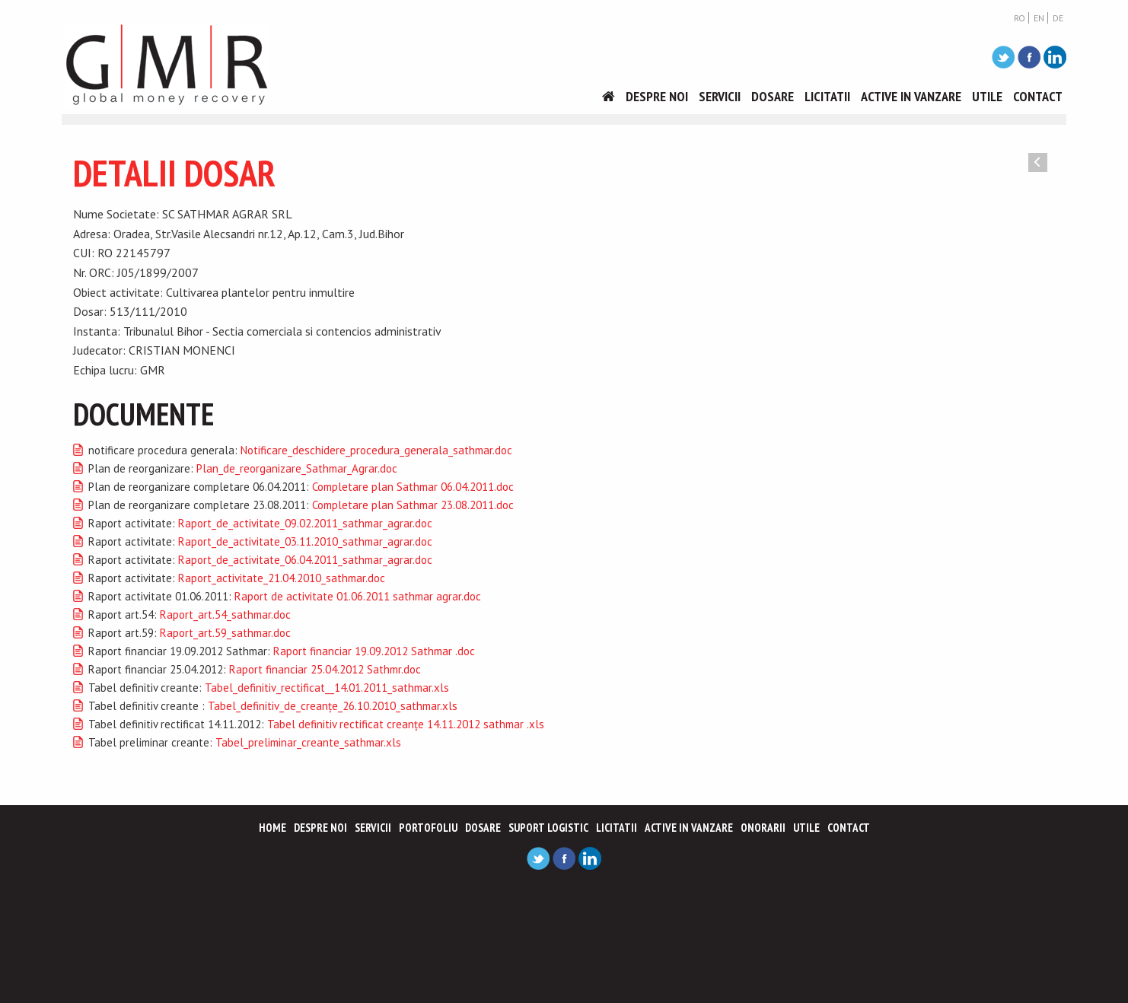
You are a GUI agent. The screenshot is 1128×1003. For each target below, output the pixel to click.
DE (1058, 18)
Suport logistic (548, 827)
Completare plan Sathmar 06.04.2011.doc (413, 486)
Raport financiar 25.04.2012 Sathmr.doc (325, 669)
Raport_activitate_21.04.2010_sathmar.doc (281, 578)
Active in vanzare (911, 96)
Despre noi (657, 96)
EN (1039, 18)
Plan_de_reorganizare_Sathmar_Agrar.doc (296, 468)
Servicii (720, 96)
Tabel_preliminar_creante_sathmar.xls (308, 742)
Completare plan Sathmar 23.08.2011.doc (413, 505)
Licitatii (827, 96)
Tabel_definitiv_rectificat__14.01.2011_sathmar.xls (327, 687)
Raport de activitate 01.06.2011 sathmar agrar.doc (357, 596)
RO (1019, 18)
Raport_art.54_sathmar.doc (225, 614)
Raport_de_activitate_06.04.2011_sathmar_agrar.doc (305, 559)
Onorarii (763, 827)
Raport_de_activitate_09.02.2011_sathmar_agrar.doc (305, 523)
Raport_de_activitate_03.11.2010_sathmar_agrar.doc (305, 541)
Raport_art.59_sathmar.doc (225, 633)
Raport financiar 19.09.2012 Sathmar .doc (374, 651)
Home (272, 827)
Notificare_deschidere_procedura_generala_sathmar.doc (376, 450)
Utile (987, 96)
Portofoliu (428, 827)
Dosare (772, 96)
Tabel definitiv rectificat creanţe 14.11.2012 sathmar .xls (405, 724)
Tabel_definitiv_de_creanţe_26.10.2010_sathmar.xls (332, 706)
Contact (1038, 96)
